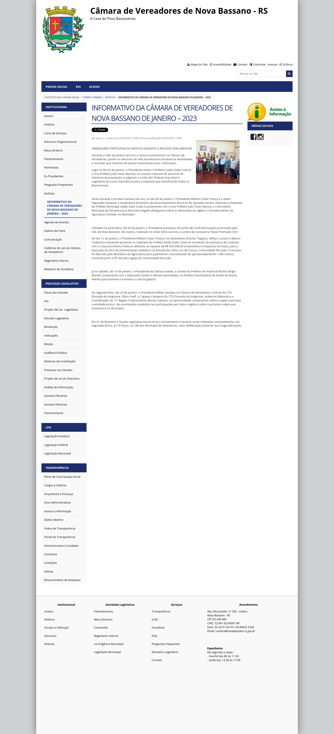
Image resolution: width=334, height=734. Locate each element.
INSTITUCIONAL (56, 107)
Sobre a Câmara (92, 97)
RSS (78, 87)
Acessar (273, 64)
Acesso (94, 87)
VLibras (288, 64)
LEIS (48, 427)
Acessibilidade (222, 64)
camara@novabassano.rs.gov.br (235, 631)
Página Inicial (56, 87)
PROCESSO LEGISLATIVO (62, 283)
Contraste (259, 64)
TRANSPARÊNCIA (57, 468)
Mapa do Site (199, 64)
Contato (242, 64)
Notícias (110, 97)
